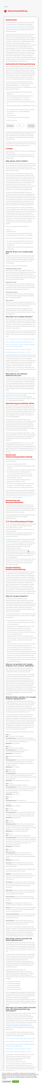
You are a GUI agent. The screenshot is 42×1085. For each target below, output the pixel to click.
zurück (6, 6)
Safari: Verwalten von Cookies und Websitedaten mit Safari (20, 342)
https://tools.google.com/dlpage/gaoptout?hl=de (20, 1024)
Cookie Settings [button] (7, 1081)
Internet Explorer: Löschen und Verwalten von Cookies (18, 349)
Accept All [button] (15, 1081)
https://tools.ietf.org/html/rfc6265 (15, 396)
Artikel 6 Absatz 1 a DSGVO (28, 443)
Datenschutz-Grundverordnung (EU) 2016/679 (17, 26)
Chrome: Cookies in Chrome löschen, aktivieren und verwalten (20, 339)
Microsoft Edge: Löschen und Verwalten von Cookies (18, 352)
